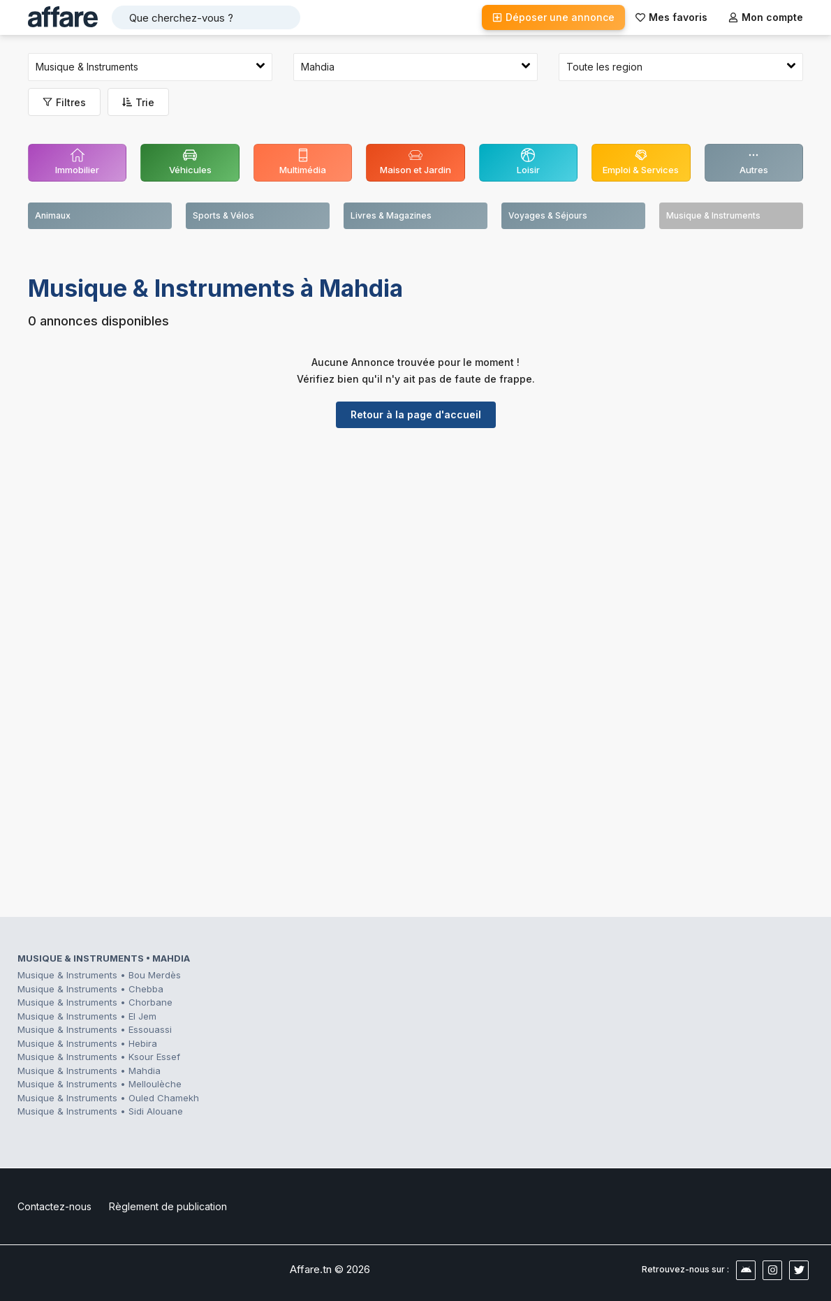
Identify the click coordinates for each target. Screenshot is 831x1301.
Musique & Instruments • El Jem (86, 1016)
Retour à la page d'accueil (416, 414)
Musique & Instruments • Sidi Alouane (100, 1111)
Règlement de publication (168, 1206)
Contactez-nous (54, 1206)
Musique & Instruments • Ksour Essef (98, 1056)
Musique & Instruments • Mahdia (89, 1070)
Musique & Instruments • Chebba (90, 988)
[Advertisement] (415, 547)
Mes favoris (671, 17)
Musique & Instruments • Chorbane (94, 1002)
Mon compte (765, 17)
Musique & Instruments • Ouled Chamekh (108, 1097)
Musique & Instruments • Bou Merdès (99, 974)
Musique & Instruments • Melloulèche (99, 1083)
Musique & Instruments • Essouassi (94, 1029)
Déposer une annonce (553, 17)
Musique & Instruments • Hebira (87, 1043)
